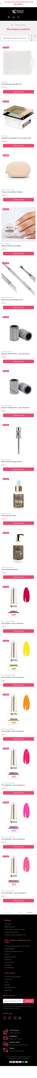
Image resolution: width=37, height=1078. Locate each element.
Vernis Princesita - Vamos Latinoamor (13, 893)
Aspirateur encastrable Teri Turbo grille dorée (16, 138)
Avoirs (6, 982)
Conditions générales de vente (13, 951)
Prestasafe (26, 1058)
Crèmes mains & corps (7, 567)
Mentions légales (9, 949)
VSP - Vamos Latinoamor (8, 621)
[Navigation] (4, 17)
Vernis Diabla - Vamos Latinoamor (12, 623)
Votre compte (9, 973)
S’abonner (28, 1001)
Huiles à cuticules (6, 513)
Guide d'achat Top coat (11, 932)
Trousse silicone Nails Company (11, 192)
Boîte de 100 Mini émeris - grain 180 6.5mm (15, 354)
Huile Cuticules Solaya (8, 515)
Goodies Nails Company (7, 190)
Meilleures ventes (9, 927)
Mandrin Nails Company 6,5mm (11, 461)
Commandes (8, 979)
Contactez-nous (9, 962)
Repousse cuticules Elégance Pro (12, 300)
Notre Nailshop (9, 967)
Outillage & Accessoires (7, 297)
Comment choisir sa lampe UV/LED (15, 935)
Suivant (30, 912)
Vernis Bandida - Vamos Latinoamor (13, 839)
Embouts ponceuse (6, 351)
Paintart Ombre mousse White (11, 246)
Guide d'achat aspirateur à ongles (14, 929)
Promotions (8, 924)
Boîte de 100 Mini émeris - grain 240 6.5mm (15, 407)
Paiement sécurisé (10, 957)
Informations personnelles (12, 977)
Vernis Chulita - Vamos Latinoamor (12, 731)
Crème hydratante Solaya (9, 569)
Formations (8, 959)
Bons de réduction (9, 987)
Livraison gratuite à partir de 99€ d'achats (17, 946)
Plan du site (8, 965)
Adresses (7, 985)
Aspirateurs (4, 82)
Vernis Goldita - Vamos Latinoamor (12, 677)
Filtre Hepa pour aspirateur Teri (11, 84)
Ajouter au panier (18, 91)
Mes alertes (7, 990)
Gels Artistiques (5, 243)
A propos (7, 954)
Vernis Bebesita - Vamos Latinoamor (13, 785)
